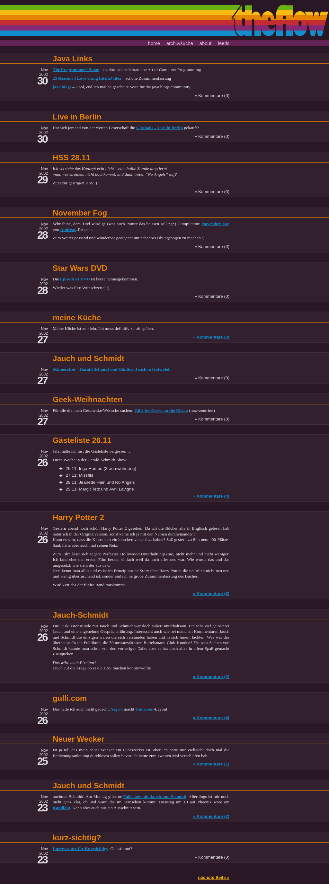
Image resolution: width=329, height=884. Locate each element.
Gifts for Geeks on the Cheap (161, 410)
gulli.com (70, 698)
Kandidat (61, 807)
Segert (117, 709)
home (154, 43)
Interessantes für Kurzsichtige (80, 848)
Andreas (68, 229)
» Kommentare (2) (211, 676)
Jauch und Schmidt (88, 358)
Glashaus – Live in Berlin (159, 127)
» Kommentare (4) (211, 496)
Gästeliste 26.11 (82, 440)
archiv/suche (179, 43)
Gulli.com (144, 709)
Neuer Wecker (78, 739)
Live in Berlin (77, 116)
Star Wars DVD (80, 268)
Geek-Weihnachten (87, 399)
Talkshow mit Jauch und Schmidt (154, 796)
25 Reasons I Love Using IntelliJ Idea (87, 78)
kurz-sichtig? (77, 837)
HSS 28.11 (71, 157)
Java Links (73, 58)
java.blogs (62, 86)
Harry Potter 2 (78, 517)
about (205, 43)
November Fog (80, 212)
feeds (223, 43)
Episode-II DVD (75, 279)
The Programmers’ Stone (76, 69)
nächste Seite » (213, 877)
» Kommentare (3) (211, 337)
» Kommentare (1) (211, 764)
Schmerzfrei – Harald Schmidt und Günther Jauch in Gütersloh (112, 369)
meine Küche (77, 317)
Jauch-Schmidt (80, 615)
